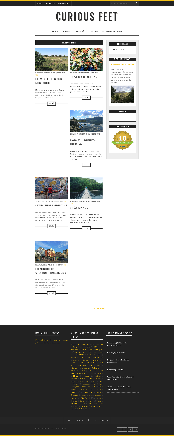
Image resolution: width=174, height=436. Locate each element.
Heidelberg (74, 363)
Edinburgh (92, 352)
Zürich (87, 409)
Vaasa (101, 404)
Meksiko (74, 378)
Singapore (74, 395)
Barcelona (86, 347)
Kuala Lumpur (92, 371)
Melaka (82, 378)
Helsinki (82, 363)
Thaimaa (74, 401)
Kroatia (83, 371)
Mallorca (98, 376)
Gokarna (76, 360)
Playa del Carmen (79, 387)
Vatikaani (84, 406)
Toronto (90, 401)
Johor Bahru (75, 368)
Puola (94, 387)
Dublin (84, 352)
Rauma (75, 389)
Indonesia (82, 365)
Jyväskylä (85, 368)
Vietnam (92, 406)
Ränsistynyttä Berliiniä (116, 353)
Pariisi (94, 381)
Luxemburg (99, 373)
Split (90, 395)
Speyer (84, 395)
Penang (75, 384)
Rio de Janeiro (84, 389)
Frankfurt (89, 355)
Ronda (92, 389)
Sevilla (98, 392)
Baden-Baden (95, 344)
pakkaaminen (39, 343)
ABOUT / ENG (93, 31)
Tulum (83, 404)
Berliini (96, 347)
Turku (89, 404)
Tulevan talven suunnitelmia (83, 77)
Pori (88, 387)
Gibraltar (84, 357)
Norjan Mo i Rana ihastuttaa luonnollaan (118, 361)
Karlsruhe (95, 368)
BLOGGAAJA (67, 31)
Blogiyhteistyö (43, 340)
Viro (99, 406)
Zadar (81, 409)
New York (80, 381)
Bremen (83, 349)
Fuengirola (97, 355)
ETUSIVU (39, 3)
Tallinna (73, 398)
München (98, 378)
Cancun (77, 352)
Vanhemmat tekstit (99, 308)
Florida (80, 355)
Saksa (74, 392)
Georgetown (75, 357)
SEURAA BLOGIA (64, 3)
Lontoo (90, 373)
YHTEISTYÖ (80, 31)
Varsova (75, 406)
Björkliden (74, 349)
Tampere (84, 398)
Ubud (95, 404)
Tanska (99, 398)
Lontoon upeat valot (115, 370)
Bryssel (91, 349)
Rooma (99, 389)
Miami (90, 378)
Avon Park (85, 344)
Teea (36, 75)
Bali (102, 344)
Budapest (99, 349)
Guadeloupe (97, 360)
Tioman (82, 401)
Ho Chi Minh (92, 363)
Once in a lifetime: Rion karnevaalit (51, 205)
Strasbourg (98, 395)
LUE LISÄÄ (51, 103)
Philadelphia (85, 384)
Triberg (99, 401)
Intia (91, 365)
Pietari (101, 384)
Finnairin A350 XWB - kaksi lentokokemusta (117, 344)
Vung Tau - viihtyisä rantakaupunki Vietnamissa (120, 378)
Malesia (86, 376)
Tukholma (74, 404)
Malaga (75, 376)
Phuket (93, 384)
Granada (86, 360)
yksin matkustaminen (53, 343)
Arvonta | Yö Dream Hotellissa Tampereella (119, 388)
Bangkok (76, 347)
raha (45, 343)
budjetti (65, 340)
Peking (101, 381)
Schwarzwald (88, 392)
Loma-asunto (57, 340)
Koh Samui (74, 371)
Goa (102, 357)
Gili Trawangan (94, 357)
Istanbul (99, 365)
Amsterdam (75, 344)
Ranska (100, 387)
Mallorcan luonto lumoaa (122, 65)
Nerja (73, 381)
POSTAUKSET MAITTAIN (112, 31)
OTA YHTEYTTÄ (50, 3)
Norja (88, 381)
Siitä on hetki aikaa (79, 207)
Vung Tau (74, 409)
